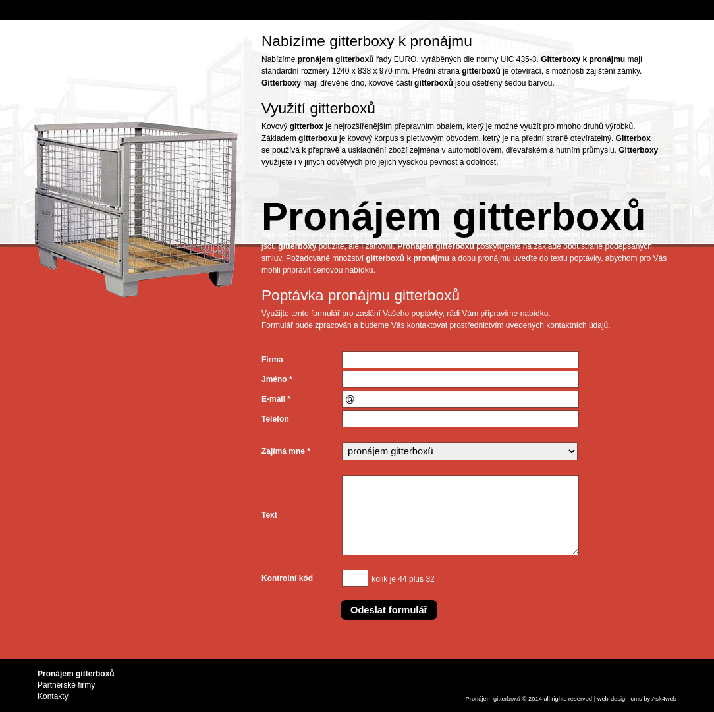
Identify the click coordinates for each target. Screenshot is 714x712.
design (620, 699)
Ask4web (663, 699)
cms (636, 699)
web (603, 699)
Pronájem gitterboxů (493, 699)
